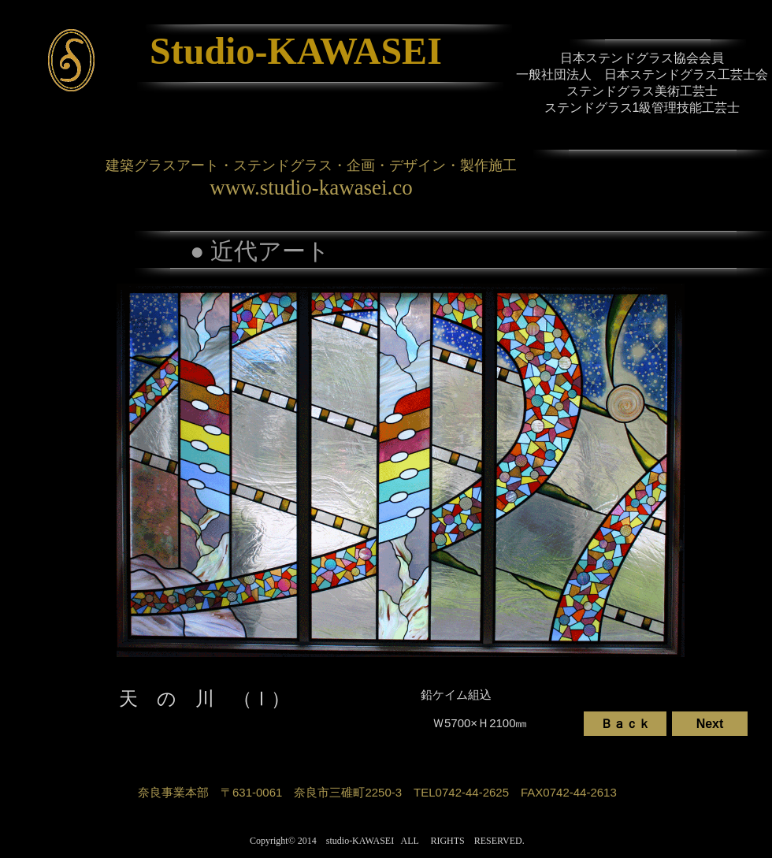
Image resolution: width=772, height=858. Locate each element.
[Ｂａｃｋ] (625, 723)
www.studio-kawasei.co (311, 187)
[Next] (710, 723)
